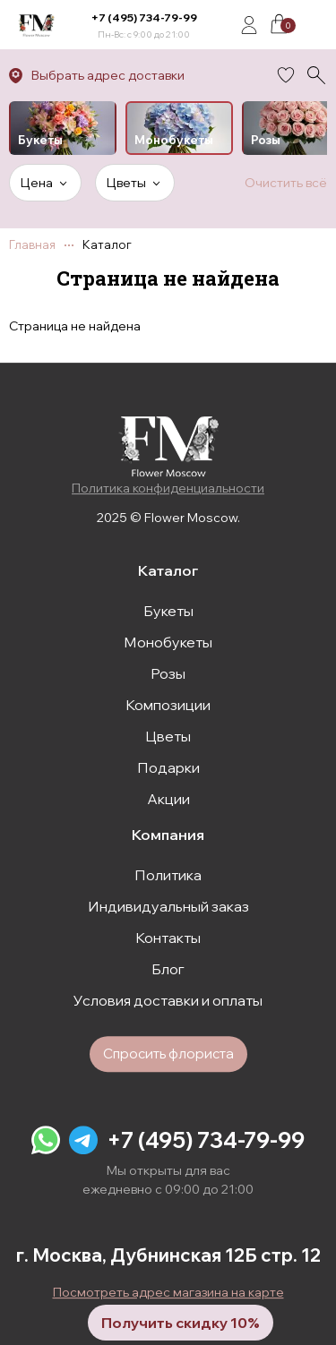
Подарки (168, 767)
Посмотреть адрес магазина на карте (168, 1292)
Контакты (168, 938)
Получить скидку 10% (180, 1323)
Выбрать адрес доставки (108, 75)
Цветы (168, 736)
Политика (168, 875)
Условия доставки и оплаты (168, 1000)
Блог (168, 969)
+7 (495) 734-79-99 (144, 17)
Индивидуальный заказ (168, 906)
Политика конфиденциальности (168, 488)
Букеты (168, 611)
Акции (168, 799)
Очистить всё (286, 183)
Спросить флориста (168, 1053)
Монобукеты (168, 642)
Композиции (168, 705)
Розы (168, 673)
